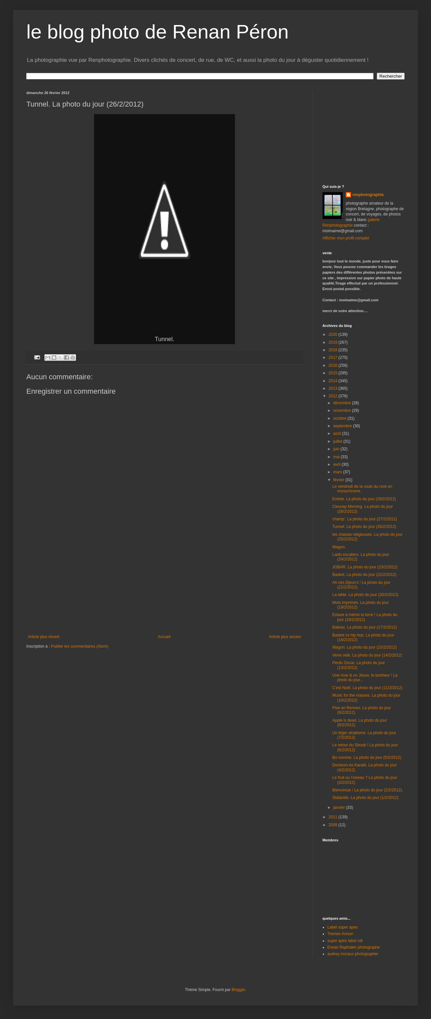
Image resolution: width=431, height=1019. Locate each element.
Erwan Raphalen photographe (353, 947)
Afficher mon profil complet (345, 238)
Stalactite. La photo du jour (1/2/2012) (365, 797)
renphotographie (368, 194)
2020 (334, 334)
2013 (334, 388)
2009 (334, 825)
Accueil (164, 636)
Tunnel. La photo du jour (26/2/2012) (364, 526)
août (337, 433)
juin (337, 449)
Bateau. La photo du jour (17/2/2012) (364, 627)
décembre (342, 403)
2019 (334, 342)
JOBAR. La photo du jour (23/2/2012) (364, 567)
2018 (334, 350)
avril (337, 464)
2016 (334, 365)
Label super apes (342, 927)
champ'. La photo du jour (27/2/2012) (364, 519)
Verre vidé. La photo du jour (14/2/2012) (367, 655)
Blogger (238, 989)
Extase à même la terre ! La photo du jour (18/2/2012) (364, 617)
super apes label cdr (345, 940)
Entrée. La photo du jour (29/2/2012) (364, 499)
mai (337, 457)
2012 (334, 396)
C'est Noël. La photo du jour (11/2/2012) (367, 687)
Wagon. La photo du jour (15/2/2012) (364, 647)
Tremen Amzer (340, 934)
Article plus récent (43, 636)
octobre (340, 418)
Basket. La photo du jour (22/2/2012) (364, 574)
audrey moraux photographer (352, 954)
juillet (338, 441)
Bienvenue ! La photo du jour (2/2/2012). (367, 790)
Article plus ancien (285, 636)
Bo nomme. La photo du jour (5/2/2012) (366, 757)
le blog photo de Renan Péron (157, 32)
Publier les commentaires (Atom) (79, 646)
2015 (334, 373)
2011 (334, 817)
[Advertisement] (164, 585)
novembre (342, 410)
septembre (343, 426)
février (339, 480)
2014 (334, 381)
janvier (339, 807)
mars (338, 472)
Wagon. (339, 547)
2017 (334, 357)
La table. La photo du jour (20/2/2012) (365, 594)
